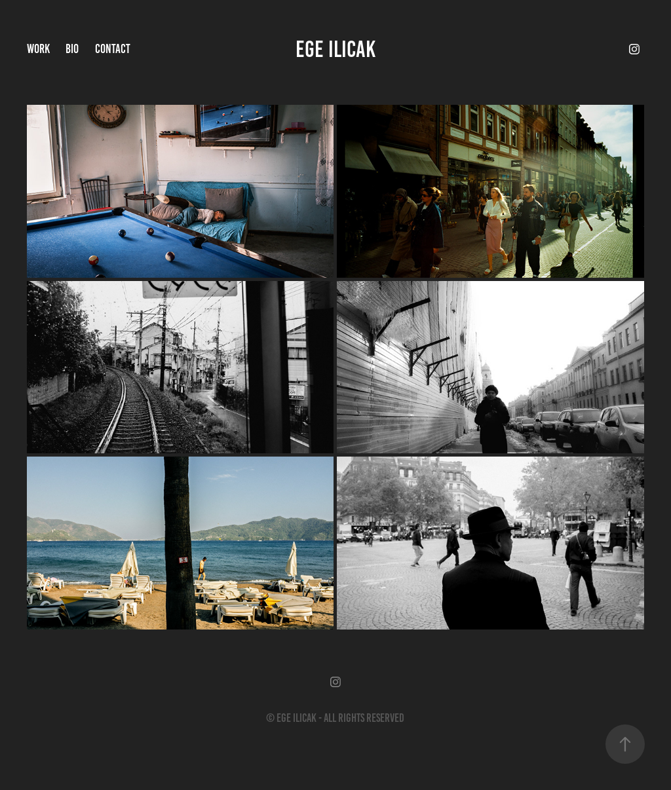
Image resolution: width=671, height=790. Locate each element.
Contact (112, 49)
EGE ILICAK (335, 49)
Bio (72, 49)
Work (38, 49)
